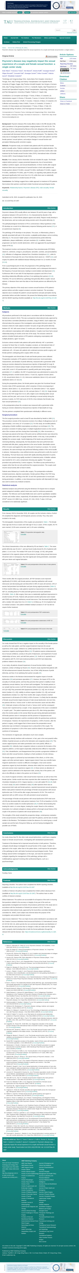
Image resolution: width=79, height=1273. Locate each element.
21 (53, 418)
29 (51, 741)
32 (32, 768)
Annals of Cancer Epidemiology (30, 1173)
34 (49, 782)
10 (3, 254)
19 (45, 391)
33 (39, 773)
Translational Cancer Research (47, 1225)
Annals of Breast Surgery (28, 1171)
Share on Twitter (65, 104)
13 (3, 262)
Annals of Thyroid (26, 1196)
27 (31, 679)
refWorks (63, 94)
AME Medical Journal (27, 1165)
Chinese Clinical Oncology (28, 1210)
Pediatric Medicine (44, 1204)
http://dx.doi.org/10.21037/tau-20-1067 (22, 887)
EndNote (62, 85)
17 (11, 372)
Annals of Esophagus (27, 1180)
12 (52, 257)
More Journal (42, 1241)
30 (11, 746)
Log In (19, 12)
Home (6, 38)
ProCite (62, 88)
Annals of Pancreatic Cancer (29, 1194)
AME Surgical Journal (27, 1167)
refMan (62, 91)
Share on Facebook (66, 101)
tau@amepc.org (10, 1255)
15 (53, 271)
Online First (16, 42)
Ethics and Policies (50, 38)
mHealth (41, 1202)
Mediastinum (42, 1200)
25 (29, 668)
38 (41, 811)
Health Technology (26, 1229)
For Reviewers (36, 38)
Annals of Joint (25, 1184)
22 (31, 423)
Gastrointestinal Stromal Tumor (29, 1221)
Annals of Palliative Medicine (29, 1192)
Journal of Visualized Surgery (47, 1196)
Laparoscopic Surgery (45, 1198)
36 (35, 804)
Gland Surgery (25, 1223)
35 (51, 782)
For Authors (25, 38)
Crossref (20, 947)
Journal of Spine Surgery (46, 1192)
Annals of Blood (25, 1169)
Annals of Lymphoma (27, 1190)
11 (48, 254)
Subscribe (72, 12)
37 (37, 804)
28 (3, 705)
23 (49, 426)
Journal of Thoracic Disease (46, 1194)
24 (39, 431)
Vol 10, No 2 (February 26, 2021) (18, 48)
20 (19, 401)
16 (52, 276)
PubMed (26, 947)
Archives (6, 42)
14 (5, 262)
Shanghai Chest (43, 1210)
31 (3, 751)
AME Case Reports (26, 1163)
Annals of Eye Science (27, 1182)
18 (20, 380)
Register (27, 12)
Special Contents (65, 38)
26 (11, 679)
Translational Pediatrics (45, 1235)
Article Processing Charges (32, 42)
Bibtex (62, 83)
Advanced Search (72, 32)
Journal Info (14, 38)
